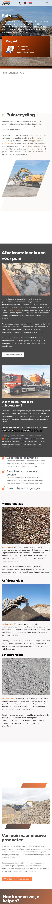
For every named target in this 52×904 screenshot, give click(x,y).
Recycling (13, 73)
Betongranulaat (31, 212)
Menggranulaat (7, 547)
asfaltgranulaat (7, 209)
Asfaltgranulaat (8, 624)
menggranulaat (34, 207)
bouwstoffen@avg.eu (25, 52)
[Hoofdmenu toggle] (47, 3)
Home (4, 73)
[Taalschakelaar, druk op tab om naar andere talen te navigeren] (30, 3)
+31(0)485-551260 (24, 49)
